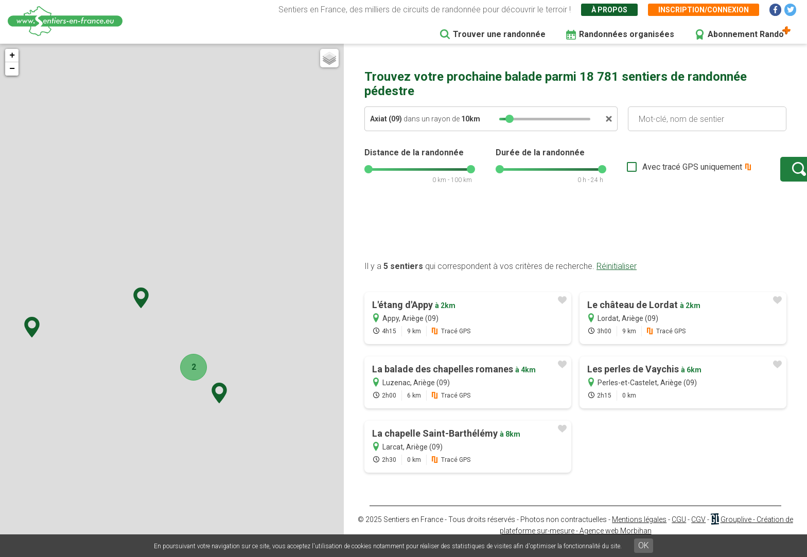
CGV (698, 530)
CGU (679, 530)
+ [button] (12, 55)
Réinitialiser (617, 276)
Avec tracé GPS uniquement (660, 172)
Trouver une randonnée (499, 34)
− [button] (12, 69)
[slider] (509, 119)
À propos (609, 10)
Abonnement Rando (746, 34)
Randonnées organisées (626, 34)
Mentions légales (639, 530)
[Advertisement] (575, 238)
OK (643, 545)
